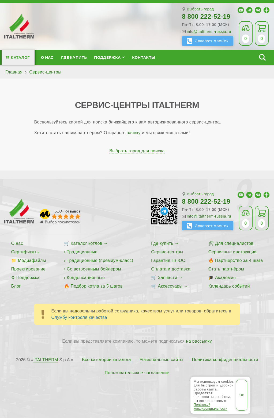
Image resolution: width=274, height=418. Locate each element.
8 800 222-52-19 (206, 16)
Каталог (20, 57)
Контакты (143, 57)
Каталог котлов (86, 243)
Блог (16, 286)
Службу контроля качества (79, 317)
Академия (225, 277)
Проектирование (28, 269)
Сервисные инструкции (232, 252)
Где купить (74, 57)
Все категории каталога (106, 360)
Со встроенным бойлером (94, 269)
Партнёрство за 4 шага (239, 260)
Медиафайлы (32, 260)
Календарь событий (229, 286)
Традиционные (82, 252)
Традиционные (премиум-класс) (100, 260)
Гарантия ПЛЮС (168, 260)
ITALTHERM (45, 360)
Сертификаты (25, 252)
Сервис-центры (167, 252)
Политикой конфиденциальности (210, 406)
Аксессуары (170, 286)
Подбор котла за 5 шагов (97, 286)
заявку (134, 132)
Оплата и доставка (170, 269)
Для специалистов (234, 243)
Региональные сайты (161, 360)
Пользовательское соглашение (137, 373)
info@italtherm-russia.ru (209, 31)
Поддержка (109, 57)
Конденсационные (86, 277)
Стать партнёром (226, 269)
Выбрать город (200, 9)
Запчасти (167, 277)
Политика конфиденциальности (225, 360)
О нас (47, 57)
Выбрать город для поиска (137, 151)
